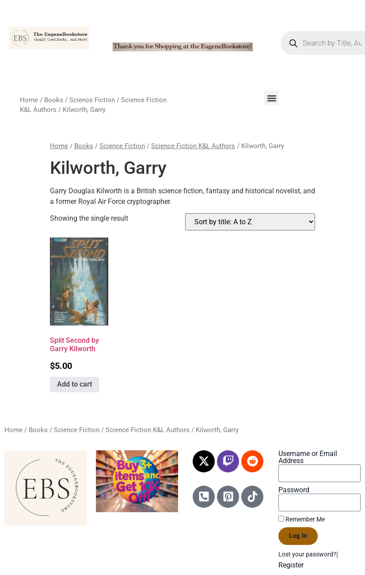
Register (291, 565)
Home (29, 100)
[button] (271, 98)
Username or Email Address (307, 457)
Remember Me (301, 519)
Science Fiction (92, 100)
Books (53, 100)
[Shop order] (250, 221)
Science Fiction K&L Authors (193, 146)
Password (293, 490)
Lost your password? (307, 554)
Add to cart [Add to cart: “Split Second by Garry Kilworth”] (74, 384)
